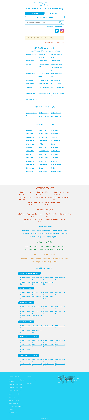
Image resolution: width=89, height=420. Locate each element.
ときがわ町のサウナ (44, 151)
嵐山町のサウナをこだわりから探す (45, 17)
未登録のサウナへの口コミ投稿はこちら (54, 42)
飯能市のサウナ (30, 137)
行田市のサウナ (55, 147)
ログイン (86, 3)
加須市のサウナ (55, 151)
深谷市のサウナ (55, 144)
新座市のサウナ (55, 161)
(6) (56, 113)
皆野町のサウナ (30, 147)
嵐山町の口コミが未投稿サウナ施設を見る (55, 26)
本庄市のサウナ (43, 164)
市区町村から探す (35, 13)
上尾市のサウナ (30, 134)
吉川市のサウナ (43, 154)
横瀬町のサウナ (30, 168)
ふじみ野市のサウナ (44, 137)
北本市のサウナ (55, 140)
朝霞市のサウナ (55, 134)
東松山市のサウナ (56, 164)
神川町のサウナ (55, 168)
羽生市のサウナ (43, 147)
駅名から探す (54, 13)
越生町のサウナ (43, 171)
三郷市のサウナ (55, 137)
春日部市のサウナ (43, 134)
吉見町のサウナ (55, 154)
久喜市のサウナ (30, 140)
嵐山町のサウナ (30, 161)
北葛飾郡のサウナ (30, 154)
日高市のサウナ (30, 164)
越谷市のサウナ (30, 151)
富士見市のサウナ (43, 158)
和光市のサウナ (30, 144)
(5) (44, 116)
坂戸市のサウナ (30, 158)
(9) (44, 113)
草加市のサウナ (55, 130)
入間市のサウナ (43, 140)
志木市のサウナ (43, 161)
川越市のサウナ (30, 130)
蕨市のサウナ (29, 171)
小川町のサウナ (55, 158)
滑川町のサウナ (43, 168)
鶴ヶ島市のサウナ (56, 171)
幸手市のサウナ (43, 144)
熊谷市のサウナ (43, 130)
